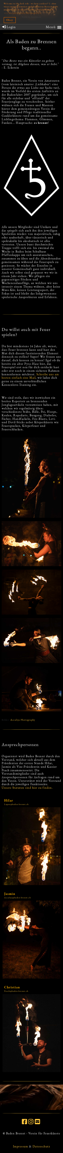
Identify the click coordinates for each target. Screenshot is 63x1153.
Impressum (20, 1146)
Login (9, 27)
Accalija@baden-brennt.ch (17, 897)
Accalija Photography (22, 719)
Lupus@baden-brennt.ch (16, 804)
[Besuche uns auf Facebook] (25, 1122)
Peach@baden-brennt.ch (16, 991)
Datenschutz (41, 1146)
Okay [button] (9, 20)
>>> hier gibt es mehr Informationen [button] (22, 13)
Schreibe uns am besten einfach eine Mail (30, 376)
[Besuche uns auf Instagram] (31, 1122)
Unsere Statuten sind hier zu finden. (27, 788)
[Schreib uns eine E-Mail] (37, 1122)
